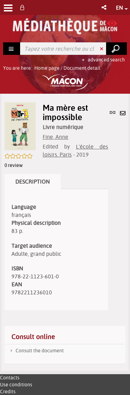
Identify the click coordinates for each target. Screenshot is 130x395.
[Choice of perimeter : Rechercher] (11, 48)
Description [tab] (32, 181)
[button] (104, 7)
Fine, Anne (55, 136)
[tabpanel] (56, 249)
